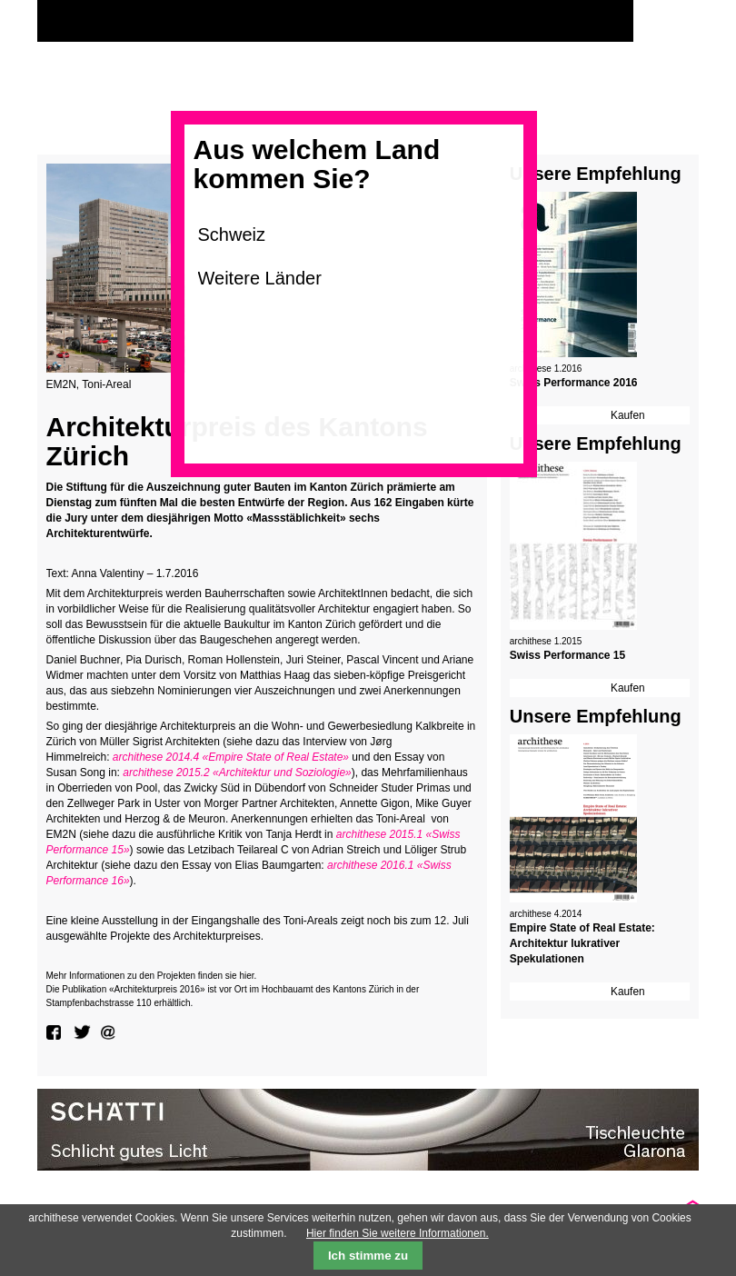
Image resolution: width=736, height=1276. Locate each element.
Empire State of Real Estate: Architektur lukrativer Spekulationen (582, 943)
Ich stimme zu (368, 1255)
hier (246, 976)
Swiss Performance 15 (567, 655)
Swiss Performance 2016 (574, 382)
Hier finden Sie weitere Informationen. (397, 1233)
